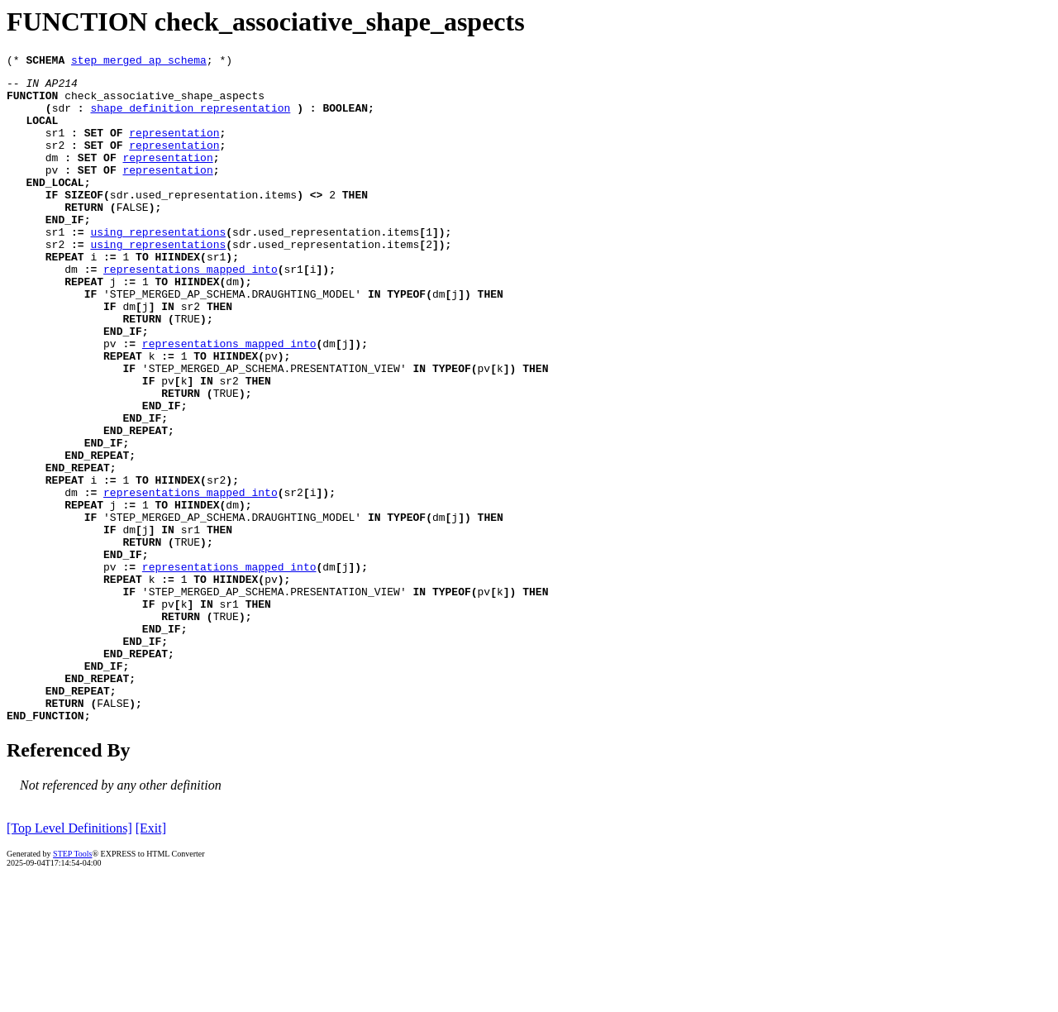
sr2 (54, 162)
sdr (61, 117)
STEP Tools (72, 985)
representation (174, 147)
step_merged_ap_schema (139, 62)
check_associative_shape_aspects (164, 102)
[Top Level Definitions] (69, 959)
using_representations (158, 266)
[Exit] (151, 959)
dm (52, 176)
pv (52, 191)
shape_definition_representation (190, 117)
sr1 (54, 147)
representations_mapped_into (190, 310)
